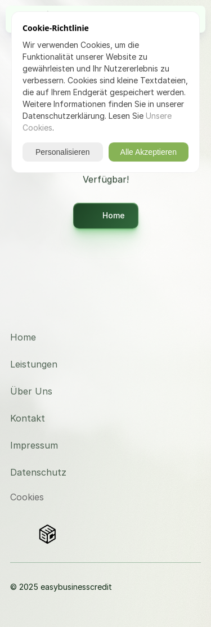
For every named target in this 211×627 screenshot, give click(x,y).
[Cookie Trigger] (27, 496)
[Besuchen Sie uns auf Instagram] (183, 311)
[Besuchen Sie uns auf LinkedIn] (183, 338)
